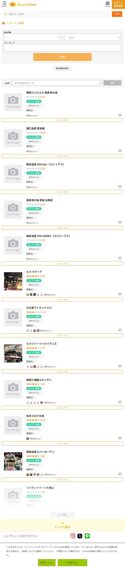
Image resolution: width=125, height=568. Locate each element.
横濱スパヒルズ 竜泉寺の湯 (41, 92)
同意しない (47, 562)
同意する (72, 562)
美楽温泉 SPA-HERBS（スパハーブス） (48, 236)
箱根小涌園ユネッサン (39, 380)
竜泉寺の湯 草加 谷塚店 (39, 200)
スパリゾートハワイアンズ (41, 343)
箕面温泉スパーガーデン (40, 452)
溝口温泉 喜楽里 (35, 128)
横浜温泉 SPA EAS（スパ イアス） (45, 164)
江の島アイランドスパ (39, 307)
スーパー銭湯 (16, 23)
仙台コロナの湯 (35, 416)
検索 (117, 14)
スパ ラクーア (34, 271)
